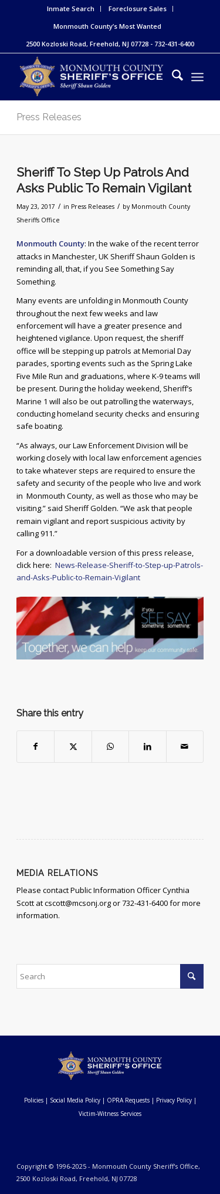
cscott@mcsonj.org (78, 903)
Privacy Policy (174, 1100)
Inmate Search (70, 8)
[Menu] (197, 77)
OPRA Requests (128, 1100)
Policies (33, 1100)
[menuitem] (71, 9)
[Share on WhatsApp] (110, 746)
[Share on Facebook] (35, 746)
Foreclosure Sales (138, 8)
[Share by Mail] (185, 746)
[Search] (171, 76)
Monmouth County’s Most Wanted (107, 26)
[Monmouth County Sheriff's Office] (91, 76)
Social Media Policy (75, 1100)
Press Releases (49, 117)
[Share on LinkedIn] (147, 746)
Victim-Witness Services (110, 1114)
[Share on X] (73, 746)
